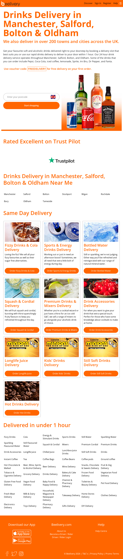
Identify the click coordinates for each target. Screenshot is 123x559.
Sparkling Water (108, 437)
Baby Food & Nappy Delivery (50, 483)
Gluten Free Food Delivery (12, 483)
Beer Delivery (49, 466)
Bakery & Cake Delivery (69, 474)
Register (107, 3)
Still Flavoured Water (30, 444)
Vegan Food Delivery (29, 483)
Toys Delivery (29, 506)
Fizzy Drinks (10, 437)
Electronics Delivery (9, 506)
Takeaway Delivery (71, 495)
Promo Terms (112, 553)
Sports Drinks (68, 437)
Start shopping (31, 105)
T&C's (85, 553)
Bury (6, 201)
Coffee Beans (68, 459)
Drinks (104, 452)
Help (117, 3)
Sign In (98, 3)
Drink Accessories (12, 452)
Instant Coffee (11, 459)
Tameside (47, 201)
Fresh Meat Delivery (9, 495)
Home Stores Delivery (88, 495)
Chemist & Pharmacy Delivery (67, 483)
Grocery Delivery (31, 474)
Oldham (27, 201)
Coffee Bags (48, 459)
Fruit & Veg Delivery (106, 467)
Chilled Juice (48, 452)
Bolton (46, 194)
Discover (88, 3)
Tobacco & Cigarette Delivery (12, 474)
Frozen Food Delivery (88, 474)
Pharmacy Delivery (48, 506)
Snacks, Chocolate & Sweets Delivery (90, 467)
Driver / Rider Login (61, 537)
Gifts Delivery (68, 506)
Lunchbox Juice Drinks (69, 452)
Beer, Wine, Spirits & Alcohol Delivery (32, 467)
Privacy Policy (96, 553)
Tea (25, 459)
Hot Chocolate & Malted (12, 467)
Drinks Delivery (50, 474)
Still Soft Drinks (89, 452)
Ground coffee (108, 459)
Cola (25, 437)
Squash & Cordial (51, 444)
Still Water (86, 437)
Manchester (10, 194)
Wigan (85, 194)
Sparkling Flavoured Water (12, 444)
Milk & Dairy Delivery (29, 495)
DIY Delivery (87, 506)
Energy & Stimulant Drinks (51, 437)
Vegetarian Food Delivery (109, 474)
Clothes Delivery (109, 495)
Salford (26, 194)
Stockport (67, 194)
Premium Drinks (109, 444)
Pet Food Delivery (109, 483)
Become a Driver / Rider (61, 534)
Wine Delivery (68, 466)
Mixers (65, 444)
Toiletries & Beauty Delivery (89, 483)
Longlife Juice (29, 452)
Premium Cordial (90, 444)
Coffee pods (87, 459)
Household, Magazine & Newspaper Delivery (48, 495)
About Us (61, 531)
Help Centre (101, 531)
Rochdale (105, 194)
